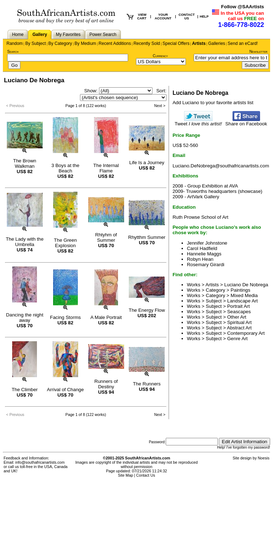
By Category (60, 43)
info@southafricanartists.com (40, 462)
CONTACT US (187, 16)
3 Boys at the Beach (65, 168)
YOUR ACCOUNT (163, 16)
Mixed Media (244, 295)
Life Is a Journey (146, 162)
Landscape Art (242, 301)
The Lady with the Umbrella (24, 241)
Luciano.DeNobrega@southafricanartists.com (221, 165)
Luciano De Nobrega (246, 284)
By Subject (35, 43)
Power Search (102, 34)
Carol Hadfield (202, 248)
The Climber (24, 389)
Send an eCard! (243, 43)
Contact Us (145, 475)
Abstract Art (239, 327)
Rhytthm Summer (146, 237)
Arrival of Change (65, 389)
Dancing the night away (24, 317)
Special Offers (176, 43)
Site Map (125, 475)
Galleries (216, 43)
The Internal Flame (106, 168)
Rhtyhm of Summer (106, 237)
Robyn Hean (200, 259)
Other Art (236, 317)
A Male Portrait (106, 317)
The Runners (147, 383)
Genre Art (237, 338)
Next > (159, 105)
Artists (199, 43)
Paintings (240, 290)
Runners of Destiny (106, 384)
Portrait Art (238, 306)
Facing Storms (65, 317)
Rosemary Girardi (205, 264)
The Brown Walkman (24, 163)
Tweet (198, 121)
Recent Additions (115, 43)
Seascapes (239, 311)
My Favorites (68, 34)
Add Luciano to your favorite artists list (213, 102)
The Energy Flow (147, 310)
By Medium (85, 43)
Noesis (263, 458)
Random (14, 43)
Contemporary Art (245, 333)
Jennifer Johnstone (207, 243)
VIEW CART (141, 16)
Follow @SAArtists (242, 6)
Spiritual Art (239, 322)
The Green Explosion (65, 242)
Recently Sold (146, 43)
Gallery (39, 34)
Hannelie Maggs (204, 253)
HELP (204, 16)
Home (18, 34)
